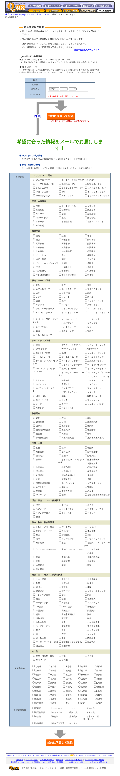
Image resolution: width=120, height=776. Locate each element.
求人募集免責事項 (47, 763)
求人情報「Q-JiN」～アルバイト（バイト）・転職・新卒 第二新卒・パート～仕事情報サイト (61, 771)
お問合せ (59, 763)
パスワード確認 (31, 763)
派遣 (24, 759)
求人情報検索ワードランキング (59, 759)
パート (43, 759)
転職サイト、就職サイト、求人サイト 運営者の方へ (89, 765)
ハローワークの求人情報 (94, 763)
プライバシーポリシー (73, 763)
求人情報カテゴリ (39, 765)
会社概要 (19, 763)
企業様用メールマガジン (20, 765)
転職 (9, 759)
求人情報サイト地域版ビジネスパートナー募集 (94, 759)
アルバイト (17, 759)
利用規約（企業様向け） (57, 765)
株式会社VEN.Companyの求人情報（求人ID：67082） (28, 14)
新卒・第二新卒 (33, 759)
